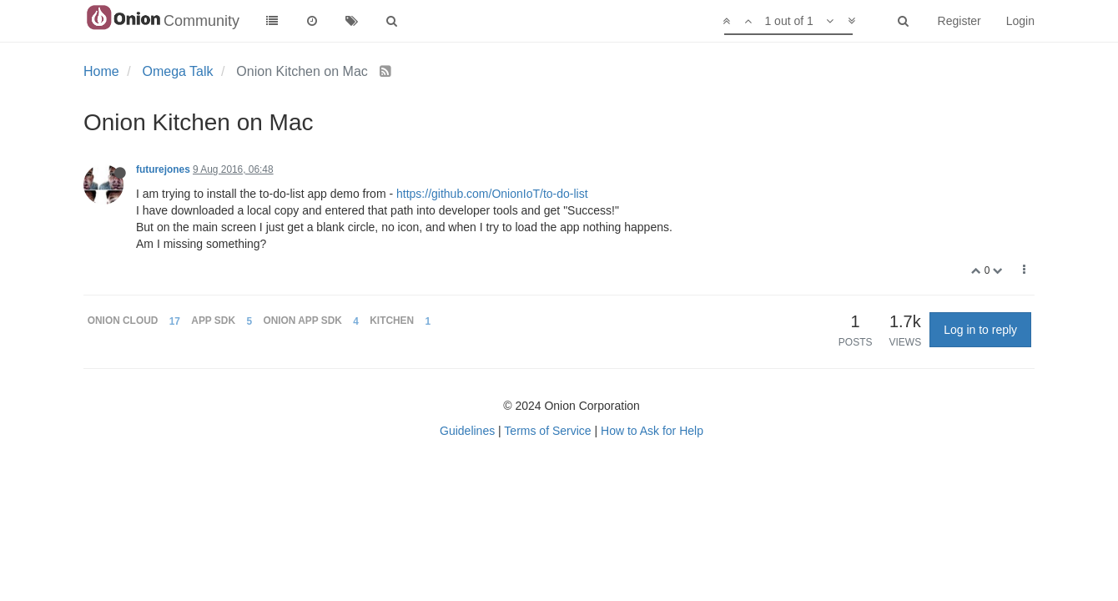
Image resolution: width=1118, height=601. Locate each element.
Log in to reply (980, 329)
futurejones (163, 169)
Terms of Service (547, 430)
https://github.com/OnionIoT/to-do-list (492, 193)
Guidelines (467, 430)
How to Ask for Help (652, 430)
